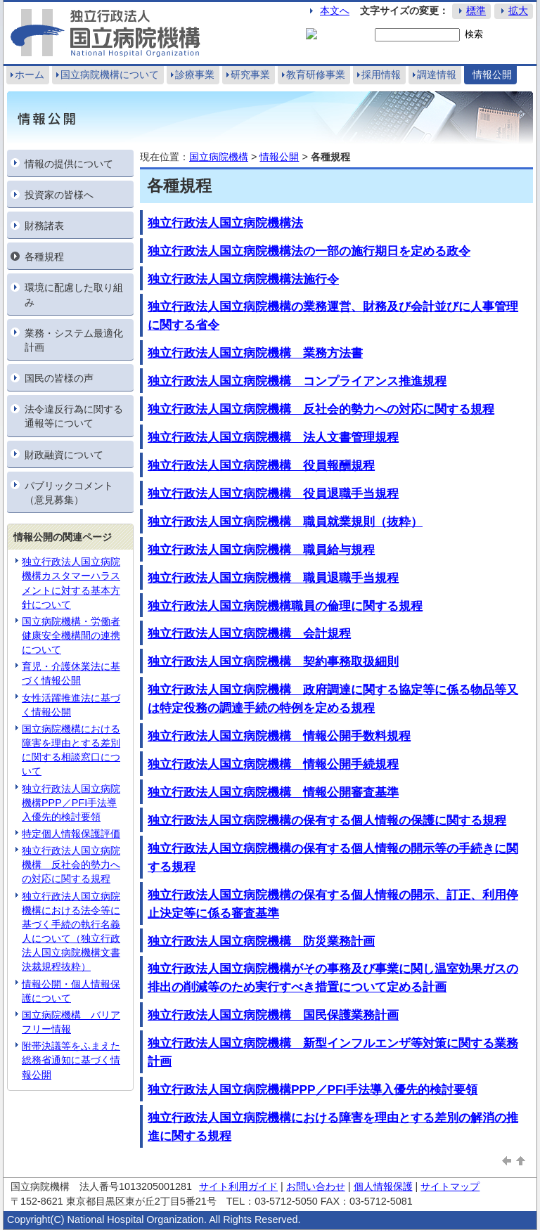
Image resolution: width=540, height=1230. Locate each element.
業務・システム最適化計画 (74, 340)
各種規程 (44, 256)
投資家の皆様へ (59, 194)
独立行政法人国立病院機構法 (225, 223)
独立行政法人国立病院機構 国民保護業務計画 (273, 1015)
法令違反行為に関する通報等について (74, 416)
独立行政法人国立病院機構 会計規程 (249, 633)
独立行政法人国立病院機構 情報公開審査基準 (273, 792)
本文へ (334, 10)
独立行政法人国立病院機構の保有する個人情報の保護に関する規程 (327, 820)
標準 (476, 10)
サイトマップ (450, 1186)
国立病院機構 (218, 156)
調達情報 (436, 74)
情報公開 (492, 74)
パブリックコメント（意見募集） (69, 492)
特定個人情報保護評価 (71, 833)
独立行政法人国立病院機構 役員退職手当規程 (273, 493)
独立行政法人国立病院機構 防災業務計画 (261, 941)
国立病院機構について (109, 74)
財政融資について (64, 454)
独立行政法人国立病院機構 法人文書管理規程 (273, 437)
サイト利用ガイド (238, 1186)
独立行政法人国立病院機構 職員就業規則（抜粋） (285, 521)
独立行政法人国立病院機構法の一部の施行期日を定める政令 (309, 251)
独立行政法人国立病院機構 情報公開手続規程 (273, 764)
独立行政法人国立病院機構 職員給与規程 (261, 550)
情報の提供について (69, 163)
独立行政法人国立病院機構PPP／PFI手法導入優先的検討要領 (71, 802)
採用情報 (381, 74)
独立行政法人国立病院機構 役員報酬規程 (261, 465)
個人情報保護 (383, 1186)
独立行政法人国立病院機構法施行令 (243, 279)
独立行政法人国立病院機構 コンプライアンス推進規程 (297, 381)
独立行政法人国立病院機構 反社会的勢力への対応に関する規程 (71, 864)
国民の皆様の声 (59, 378)
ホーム (29, 74)
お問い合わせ (315, 1186)
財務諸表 (44, 225)
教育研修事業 (315, 74)
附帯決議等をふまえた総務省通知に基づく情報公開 (71, 1060)
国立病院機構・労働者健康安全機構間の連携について (71, 635)
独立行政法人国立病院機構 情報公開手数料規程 (279, 736)
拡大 (518, 10)
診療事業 (194, 74)
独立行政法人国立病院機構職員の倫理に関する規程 (285, 606)
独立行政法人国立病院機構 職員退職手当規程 (273, 578)
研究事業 (250, 74)
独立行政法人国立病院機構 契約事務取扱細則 (273, 661)
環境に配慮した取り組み (74, 294)
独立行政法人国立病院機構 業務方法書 (255, 353)
